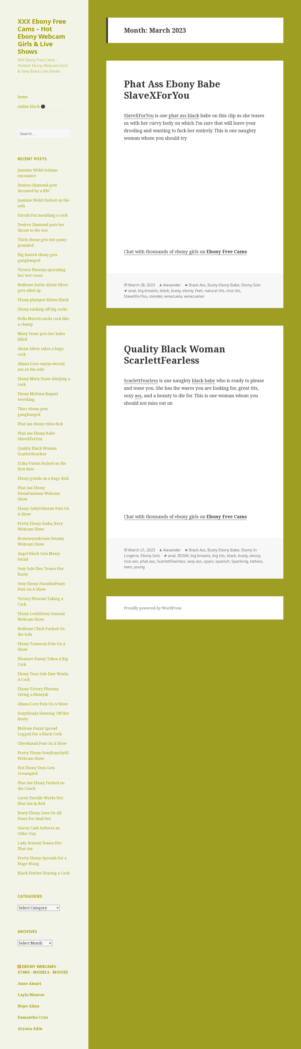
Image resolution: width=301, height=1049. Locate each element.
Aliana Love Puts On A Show (43, 703)
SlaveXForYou (139, 116)
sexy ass (194, 561)
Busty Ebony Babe (223, 285)
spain (209, 561)
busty (176, 290)
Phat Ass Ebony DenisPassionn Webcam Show (39, 493)
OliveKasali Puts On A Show (42, 743)
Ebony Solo (251, 285)
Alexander (172, 285)
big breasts (148, 290)
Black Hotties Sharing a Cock (44, 873)
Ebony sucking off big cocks (42, 309)
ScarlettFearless (141, 381)
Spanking (239, 561)
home (23, 96)
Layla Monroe (31, 994)
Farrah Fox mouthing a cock (43, 215)
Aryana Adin (30, 1028)
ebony (187, 290)
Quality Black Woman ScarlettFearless (174, 354)
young (139, 566)
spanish (222, 561)
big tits (218, 555)
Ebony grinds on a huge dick (43, 478)
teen (128, 566)
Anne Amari (29, 983)
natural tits (214, 290)
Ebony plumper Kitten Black (43, 299)
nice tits (233, 290)
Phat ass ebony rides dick (40, 423)
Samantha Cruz (33, 1017)
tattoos (256, 561)
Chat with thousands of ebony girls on (185, 252)
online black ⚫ (31, 106)
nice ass (131, 561)
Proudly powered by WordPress (153, 608)
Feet (198, 290)
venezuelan (194, 296)
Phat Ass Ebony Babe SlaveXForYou (172, 89)
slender (155, 296)
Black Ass (197, 285)
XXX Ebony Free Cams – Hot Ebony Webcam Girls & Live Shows (42, 36)
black (164, 290)
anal (132, 290)
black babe (203, 381)
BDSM (183, 555)
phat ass (147, 561)
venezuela (173, 296)
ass (138, 396)
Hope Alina (28, 1006)
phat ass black (184, 116)
